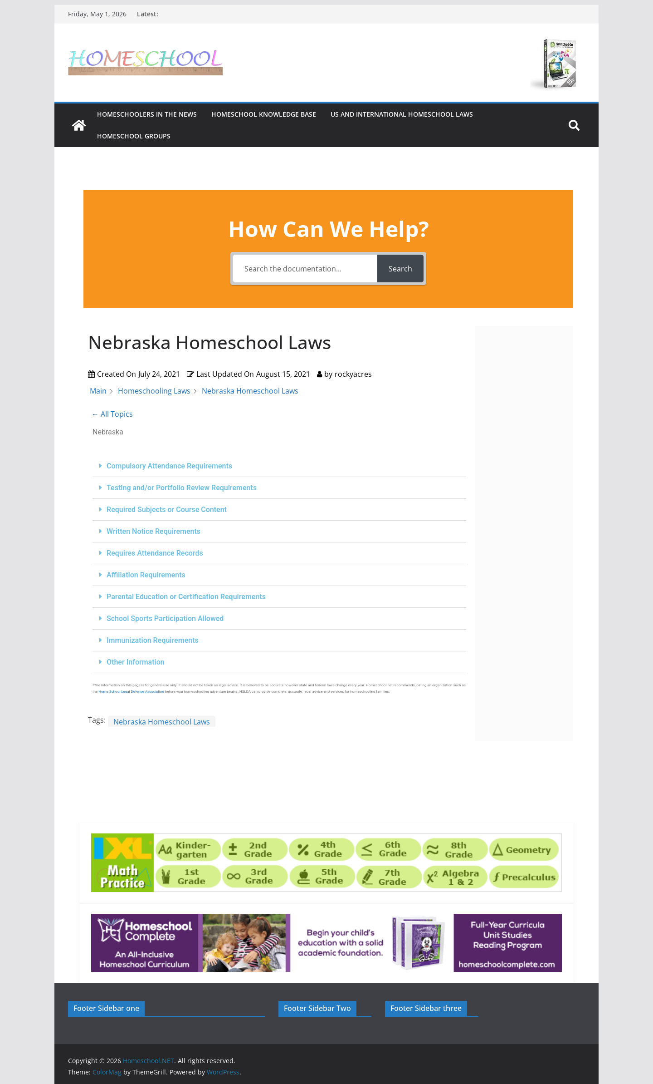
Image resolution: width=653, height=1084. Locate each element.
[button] (279, 466)
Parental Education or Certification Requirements (186, 596)
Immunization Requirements (153, 640)
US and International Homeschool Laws (402, 114)
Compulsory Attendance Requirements (169, 466)
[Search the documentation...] (305, 268)
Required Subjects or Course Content (167, 509)
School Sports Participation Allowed (165, 618)
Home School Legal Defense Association (131, 692)
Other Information (136, 662)
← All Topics (112, 414)
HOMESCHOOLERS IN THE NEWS (147, 114)
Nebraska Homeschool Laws (161, 722)
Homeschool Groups (134, 136)
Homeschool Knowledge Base (263, 114)
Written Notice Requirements (153, 531)
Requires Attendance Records (155, 553)
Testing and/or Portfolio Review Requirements (182, 487)
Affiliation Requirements (146, 575)
